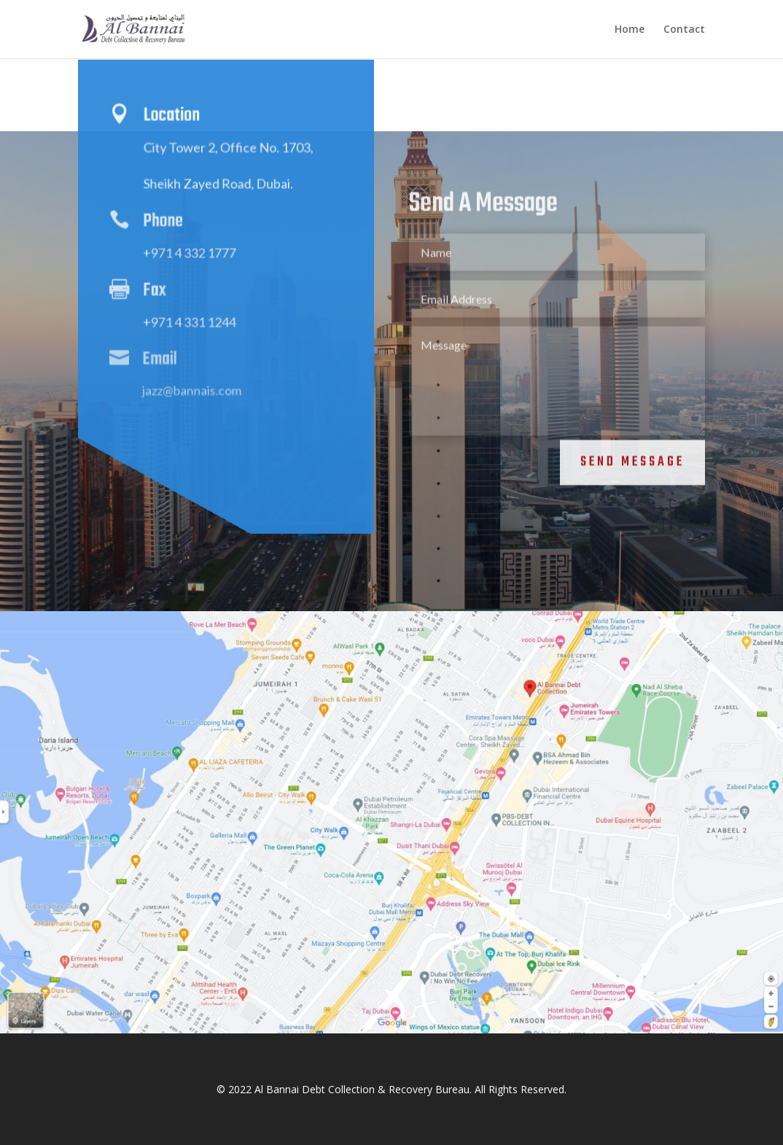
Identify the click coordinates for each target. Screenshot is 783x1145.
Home (629, 30)
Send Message (632, 455)
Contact (684, 30)
